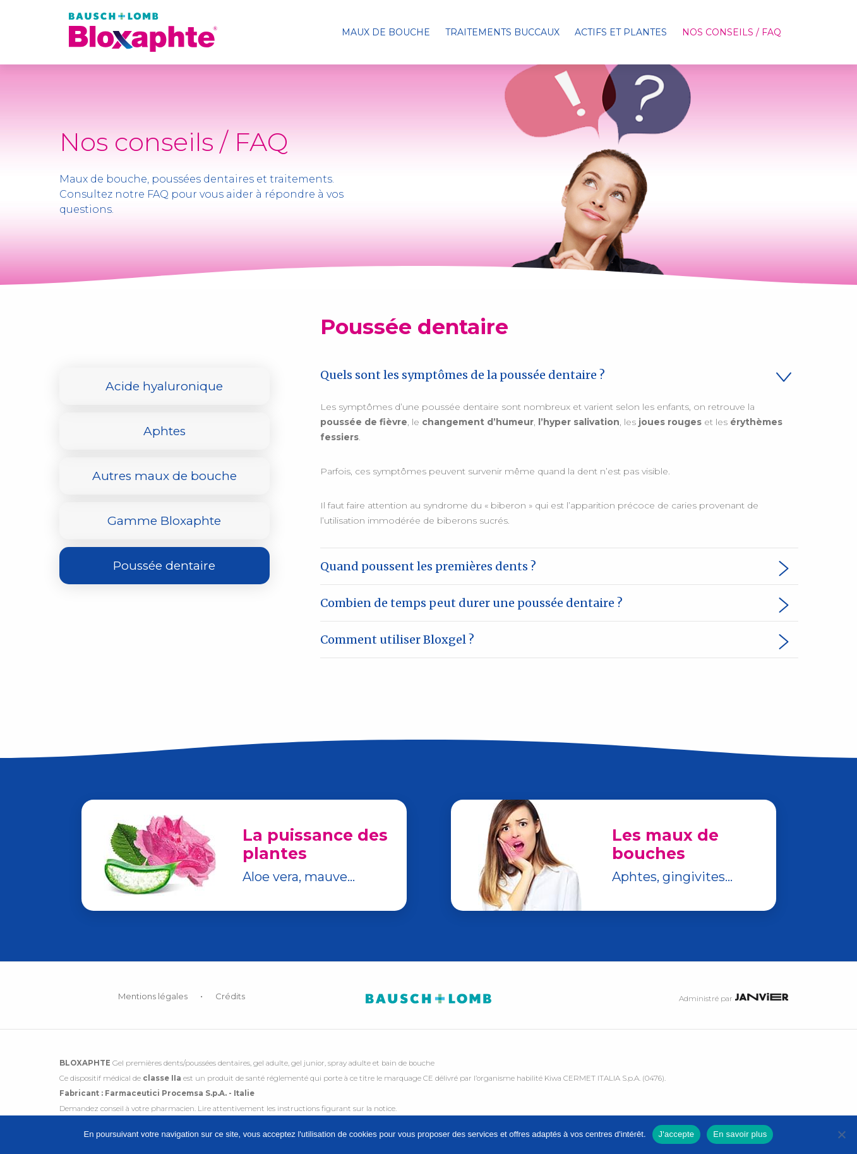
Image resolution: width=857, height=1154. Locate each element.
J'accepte (677, 1134)
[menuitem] (386, 32)
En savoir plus (740, 1134)
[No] (841, 1134)
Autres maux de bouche (164, 476)
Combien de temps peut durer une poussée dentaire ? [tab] (471, 603)
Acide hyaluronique (164, 386)
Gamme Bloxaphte (164, 521)
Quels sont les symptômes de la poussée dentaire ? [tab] (462, 375)
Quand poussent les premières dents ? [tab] (428, 566)
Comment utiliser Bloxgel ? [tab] (397, 639)
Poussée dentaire (164, 565)
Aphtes (164, 431)
